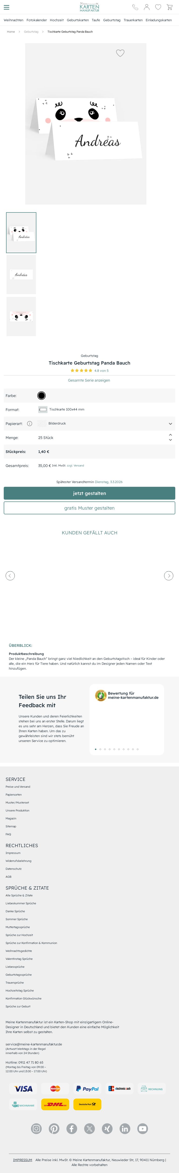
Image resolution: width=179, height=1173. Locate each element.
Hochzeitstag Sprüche (20, 990)
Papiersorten (14, 794)
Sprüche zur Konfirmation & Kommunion (31, 943)
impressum (22, 1160)
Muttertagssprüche (18, 927)
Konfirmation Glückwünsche (23, 998)
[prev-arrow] (10, 588)
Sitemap (11, 826)
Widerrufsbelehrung (18, 861)
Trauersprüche (15, 982)
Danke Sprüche (15, 911)
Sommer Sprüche (17, 919)
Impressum (13, 853)
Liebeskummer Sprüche (21, 903)
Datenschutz (14, 868)
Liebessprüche (15, 966)
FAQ (8, 834)
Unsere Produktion (17, 810)
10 (137, 749)
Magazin (11, 818)
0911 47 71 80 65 (30, 1062)
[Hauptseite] (89, 7)
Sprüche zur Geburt (18, 1006)
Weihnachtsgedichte (19, 951)
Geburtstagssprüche (19, 974)
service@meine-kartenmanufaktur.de (34, 1044)
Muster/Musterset (17, 802)
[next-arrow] (168, 588)
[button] (120, 53)
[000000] (41, 395)
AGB (8, 876)
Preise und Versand (18, 786)
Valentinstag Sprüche (19, 959)
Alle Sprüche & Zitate (19, 895)
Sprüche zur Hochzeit (19, 935)
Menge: (12, 437)
